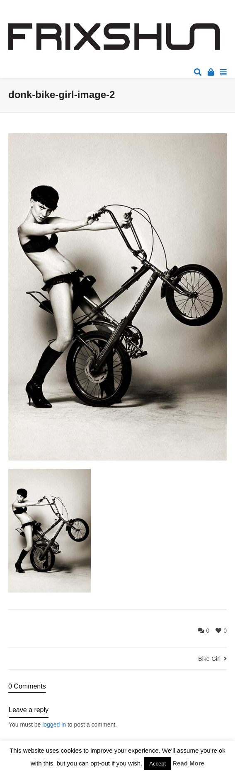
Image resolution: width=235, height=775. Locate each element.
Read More (188, 763)
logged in (54, 724)
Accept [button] (157, 764)
